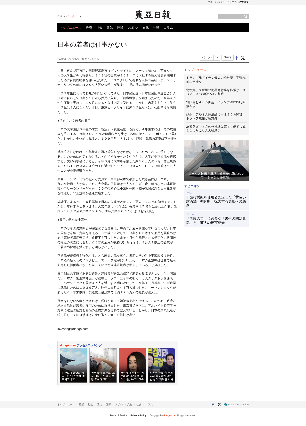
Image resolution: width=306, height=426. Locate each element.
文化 (145, 27)
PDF (233, 2)
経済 (89, 27)
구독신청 (212, 2)
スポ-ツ (133, 27)
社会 (99, 27)
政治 (110, 27)
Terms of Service (118, 415)
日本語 (71, 16)
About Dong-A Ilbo (236, 404)
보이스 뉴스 (224, 2)
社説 (156, 27)
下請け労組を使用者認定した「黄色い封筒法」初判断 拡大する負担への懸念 (216, 201)
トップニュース (70, 27)
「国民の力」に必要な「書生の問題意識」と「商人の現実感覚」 (216, 221)
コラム (168, 27)
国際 (120, 27)
